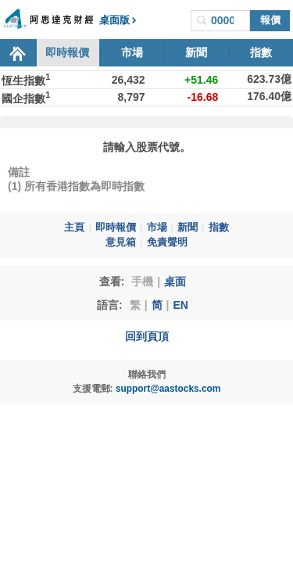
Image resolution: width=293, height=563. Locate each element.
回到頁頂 (147, 336)
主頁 (74, 227)
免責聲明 (167, 242)
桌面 (175, 281)
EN (180, 305)
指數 (261, 52)
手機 (142, 281)
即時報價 (67, 52)
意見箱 (120, 242)
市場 (132, 52)
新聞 (196, 52)
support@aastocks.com (168, 388)
